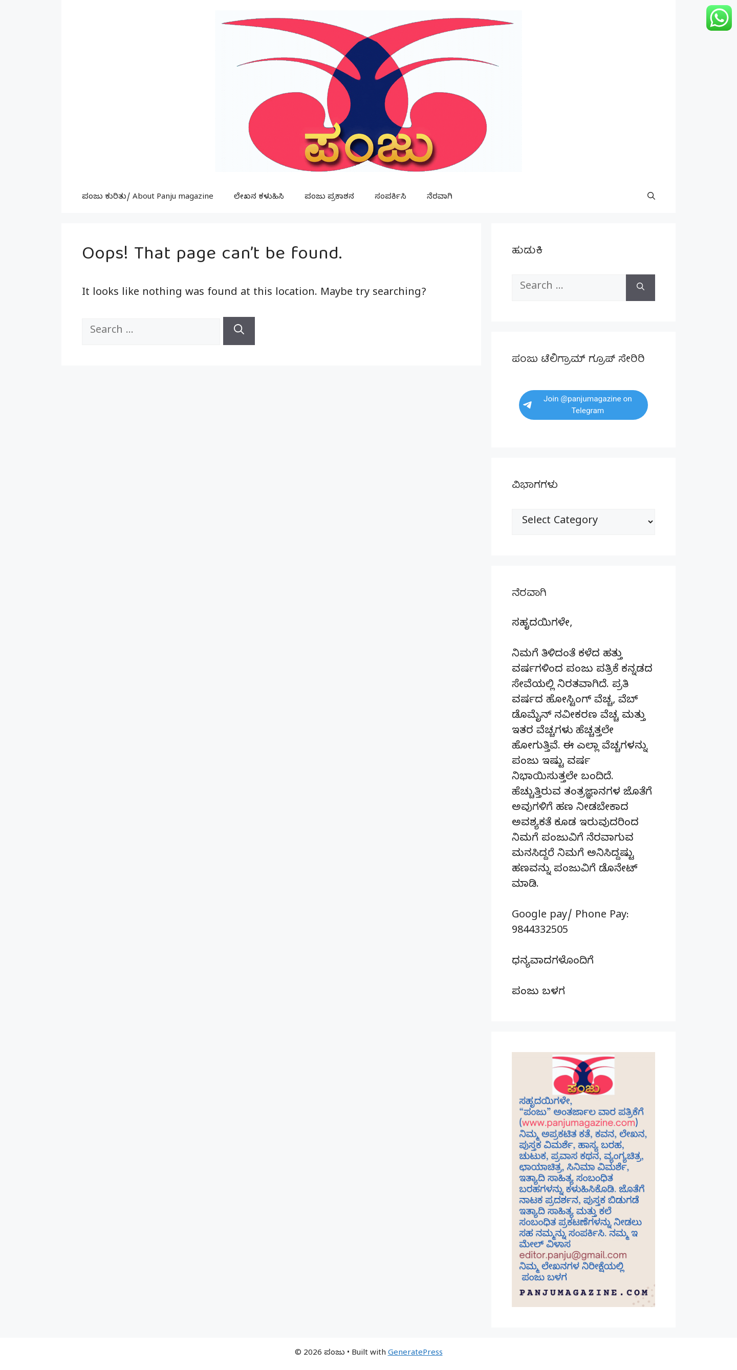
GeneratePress (415, 1353)
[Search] (239, 331)
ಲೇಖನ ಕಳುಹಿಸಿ (259, 197)
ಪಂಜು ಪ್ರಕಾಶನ (329, 197)
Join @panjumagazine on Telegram (577, 404)
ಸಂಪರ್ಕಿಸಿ (390, 197)
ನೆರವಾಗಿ (439, 197)
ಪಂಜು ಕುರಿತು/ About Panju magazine (147, 197)
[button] (651, 197)
